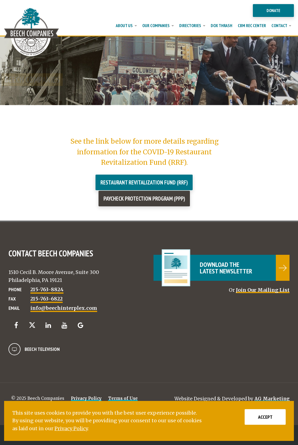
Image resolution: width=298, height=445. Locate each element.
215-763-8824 (46, 289)
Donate (273, 10)
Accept (265, 417)
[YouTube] (64, 325)
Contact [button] (281, 25)
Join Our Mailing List (263, 290)
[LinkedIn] (48, 325)
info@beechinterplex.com (63, 308)
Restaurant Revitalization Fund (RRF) (144, 182)
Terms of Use (123, 398)
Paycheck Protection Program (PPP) (144, 198)
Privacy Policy (86, 398)
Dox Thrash (221, 25)
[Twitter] (32, 325)
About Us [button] (126, 25)
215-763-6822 (46, 299)
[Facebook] (16, 325)
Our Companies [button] (158, 25)
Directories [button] (192, 25)
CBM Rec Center (252, 25)
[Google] (80, 325)
